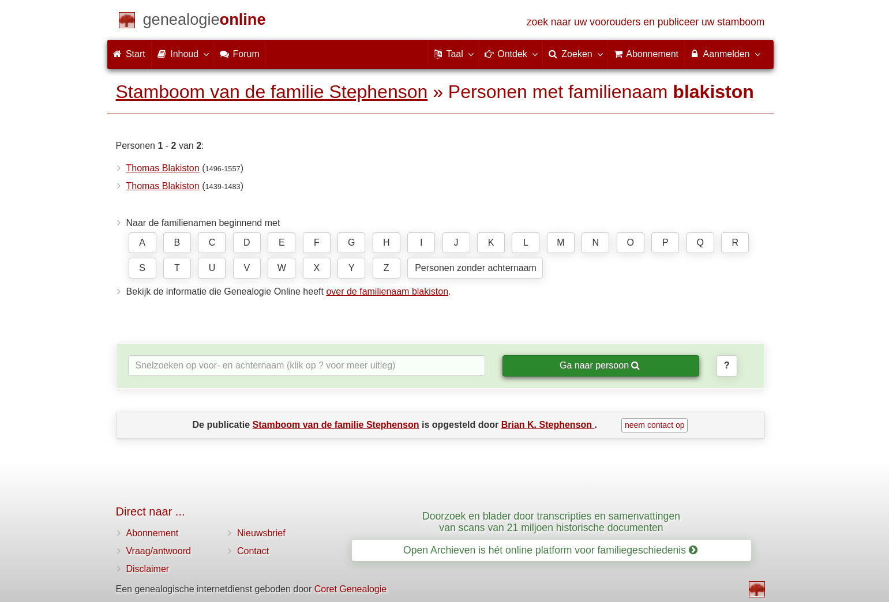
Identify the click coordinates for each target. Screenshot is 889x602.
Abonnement (152, 533)
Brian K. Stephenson (548, 425)
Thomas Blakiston (163, 168)
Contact (253, 551)
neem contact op (655, 425)
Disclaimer (148, 569)
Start (129, 54)
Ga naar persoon (600, 365)
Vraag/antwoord (158, 551)
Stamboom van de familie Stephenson (272, 91)
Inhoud (182, 53)
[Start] (204, 22)
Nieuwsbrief (261, 533)
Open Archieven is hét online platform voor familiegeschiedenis (550, 550)
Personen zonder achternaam (476, 268)
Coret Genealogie (350, 589)
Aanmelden (725, 53)
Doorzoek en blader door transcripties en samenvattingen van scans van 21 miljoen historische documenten (551, 521)
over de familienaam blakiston (387, 291)
